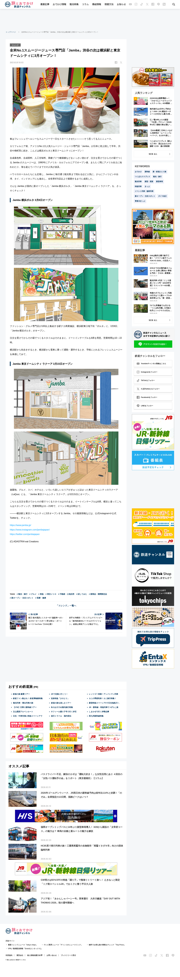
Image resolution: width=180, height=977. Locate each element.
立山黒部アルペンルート (23, 711)
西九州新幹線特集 (96, 716)
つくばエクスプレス (142, 177)
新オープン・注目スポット (145, 196)
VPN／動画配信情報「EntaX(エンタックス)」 (25, 948)
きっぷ (147, 186)
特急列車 (138, 186)
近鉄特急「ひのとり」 (60, 698)
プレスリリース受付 (68, 955)
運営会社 (19, 955)
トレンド (15, 45)
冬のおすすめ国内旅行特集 (62, 707)
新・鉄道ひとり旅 (159, 172)
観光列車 (138, 181)
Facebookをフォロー (147, 397)
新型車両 (159, 181)
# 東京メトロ (51, 594)
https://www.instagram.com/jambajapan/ (30, 529)
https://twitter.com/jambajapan (25, 534)
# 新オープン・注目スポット (21, 598)
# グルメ (32, 594)
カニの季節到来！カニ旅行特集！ (102, 698)
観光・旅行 (157, 177)
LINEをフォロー (145, 405)
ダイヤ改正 (162, 196)
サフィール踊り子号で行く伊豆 (63, 711)
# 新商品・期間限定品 (98, 594)
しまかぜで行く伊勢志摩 (99, 711)
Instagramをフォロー (147, 372)
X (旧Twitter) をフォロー (148, 388)
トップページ (11, 32)
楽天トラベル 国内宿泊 (61, 716)
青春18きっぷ (140, 201)
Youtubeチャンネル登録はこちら (151, 363)
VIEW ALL (153, 153)
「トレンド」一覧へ (66, 605)
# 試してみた (81, 594)
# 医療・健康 (40, 598)
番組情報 (96, 4)
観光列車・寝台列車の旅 (23, 703)
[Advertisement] (90, 19)
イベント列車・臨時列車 (144, 191)
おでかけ (138, 172)
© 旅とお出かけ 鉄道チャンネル (16, 959)
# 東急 (41, 594)
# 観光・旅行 (22, 594)
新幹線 (147, 172)
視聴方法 (108, 4)
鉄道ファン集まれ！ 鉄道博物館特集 (28, 698)
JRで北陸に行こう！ (59, 694)
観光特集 (74, 4)
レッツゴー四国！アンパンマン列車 (103, 694)
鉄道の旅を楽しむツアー (61, 703)
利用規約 (9, 955)
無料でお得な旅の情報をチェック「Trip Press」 (107, 945)
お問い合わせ (52, 955)
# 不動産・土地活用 (66, 594)
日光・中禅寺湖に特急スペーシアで (27, 716)
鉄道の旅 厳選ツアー (21, 694)
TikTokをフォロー (146, 380)
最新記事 (44, 4)
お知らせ (121, 4)
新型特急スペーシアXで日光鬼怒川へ (104, 703)
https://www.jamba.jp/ (20, 525)
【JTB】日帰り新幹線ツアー (25, 707)
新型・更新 (149, 181)
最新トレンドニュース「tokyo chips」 (23, 945)
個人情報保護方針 (34, 955)
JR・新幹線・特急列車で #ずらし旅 (103, 707)
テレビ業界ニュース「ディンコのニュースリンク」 (63, 945)
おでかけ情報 (59, 4)
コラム (85, 4)
